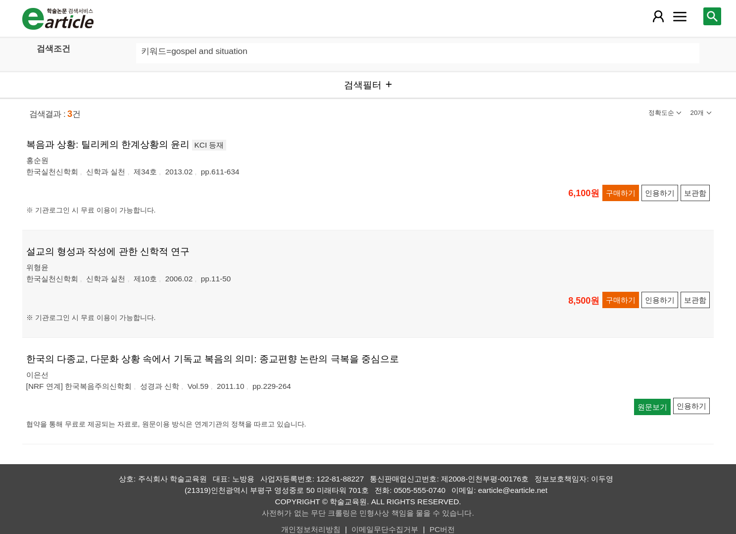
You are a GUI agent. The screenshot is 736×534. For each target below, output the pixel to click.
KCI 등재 (209, 145)
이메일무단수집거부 (384, 529)
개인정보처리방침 (311, 529)
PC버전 (442, 529)
